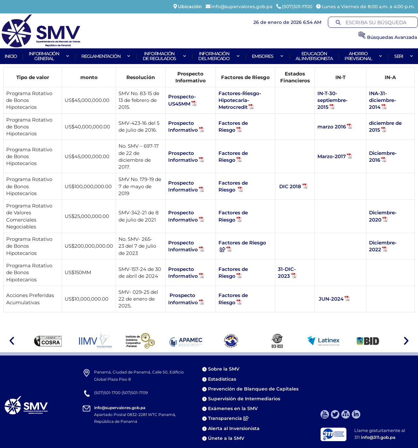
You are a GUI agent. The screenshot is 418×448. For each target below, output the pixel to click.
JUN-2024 (330, 299)
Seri (403, 56)
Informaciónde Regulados (164, 56)
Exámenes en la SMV (233, 408)
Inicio (11, 56)
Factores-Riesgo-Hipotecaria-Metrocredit (239, 100)
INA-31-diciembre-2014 (382, 100)
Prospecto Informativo (183, 126)
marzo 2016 (331, 127)
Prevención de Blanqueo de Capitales (253, 389)
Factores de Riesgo (233, 126)
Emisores (267, 56)
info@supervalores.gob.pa (119, 407)
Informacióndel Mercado (219, 56)
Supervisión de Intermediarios (244, 399)
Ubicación (190, 6)
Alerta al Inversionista (234, 428)
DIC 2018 (290, 186)
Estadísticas (222, 379)
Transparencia (228, 418)
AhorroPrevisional (363, 56)
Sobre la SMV (223, 369)
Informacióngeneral (49, 56)
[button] (12, 341)
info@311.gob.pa (378, 437)
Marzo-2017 (331, 156)
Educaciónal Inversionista (314, 56)
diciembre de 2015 (385, 126)
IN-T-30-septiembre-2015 (332, 100)
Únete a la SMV (226, 438)
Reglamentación (106, 56)
